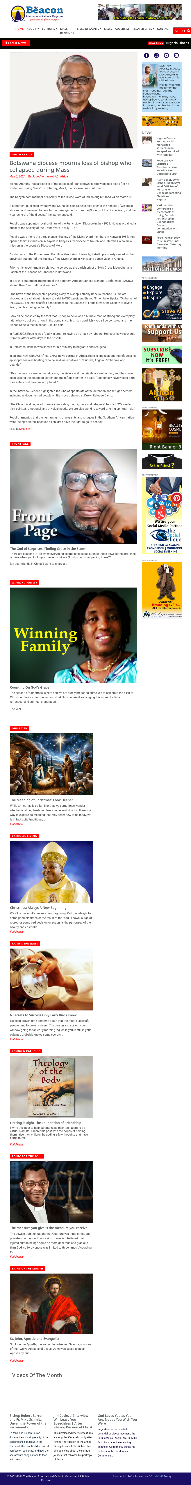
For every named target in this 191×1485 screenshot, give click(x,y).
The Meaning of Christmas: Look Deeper (41, 800)
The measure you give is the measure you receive (49, 1228)
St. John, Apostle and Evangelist (35, 1339)
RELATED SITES (142, 28)
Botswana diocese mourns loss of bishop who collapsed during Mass (70, 166)
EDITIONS (48, 28)
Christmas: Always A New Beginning (38, 908)
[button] (104, 12)
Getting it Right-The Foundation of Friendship (45, 1123)
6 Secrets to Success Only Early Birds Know (43, 1015)
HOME (19, 28)
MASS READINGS (67, 31)
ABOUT (32, 28)
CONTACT (163, 28)
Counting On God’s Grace (29, 687)
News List (24, 429)
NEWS (108, 28)
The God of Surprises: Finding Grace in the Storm (48, 549)
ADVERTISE (122, 28)
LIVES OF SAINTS (88, 28)
